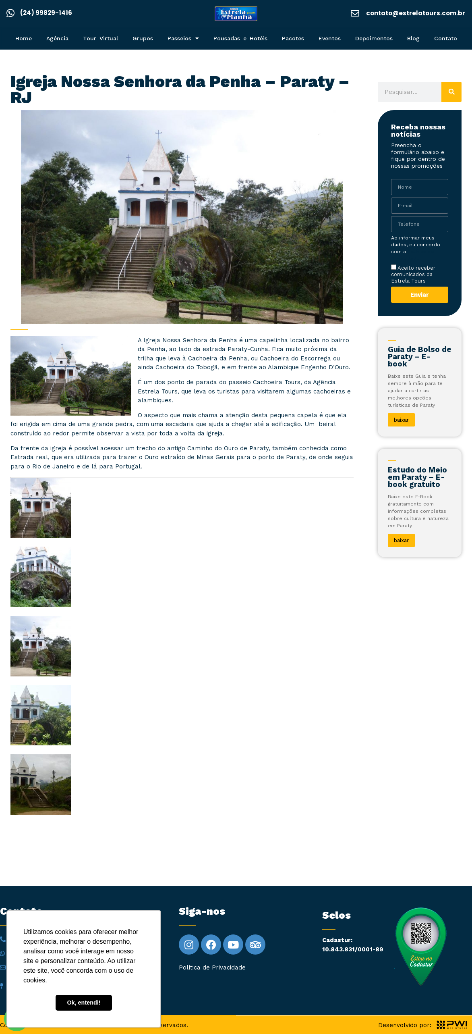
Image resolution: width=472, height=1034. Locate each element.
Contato (445, 38)
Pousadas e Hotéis (240, 38)
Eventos (330, 38)
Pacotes (293, 38)
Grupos (142, 38)
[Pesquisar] (451, 92)
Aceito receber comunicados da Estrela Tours (413, 274)
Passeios (183, 38)
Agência (57, 38)
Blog (413, 38)
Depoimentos (374, 38)
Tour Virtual (100, 38)
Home (23, 38)
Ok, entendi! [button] (83, 1002)
